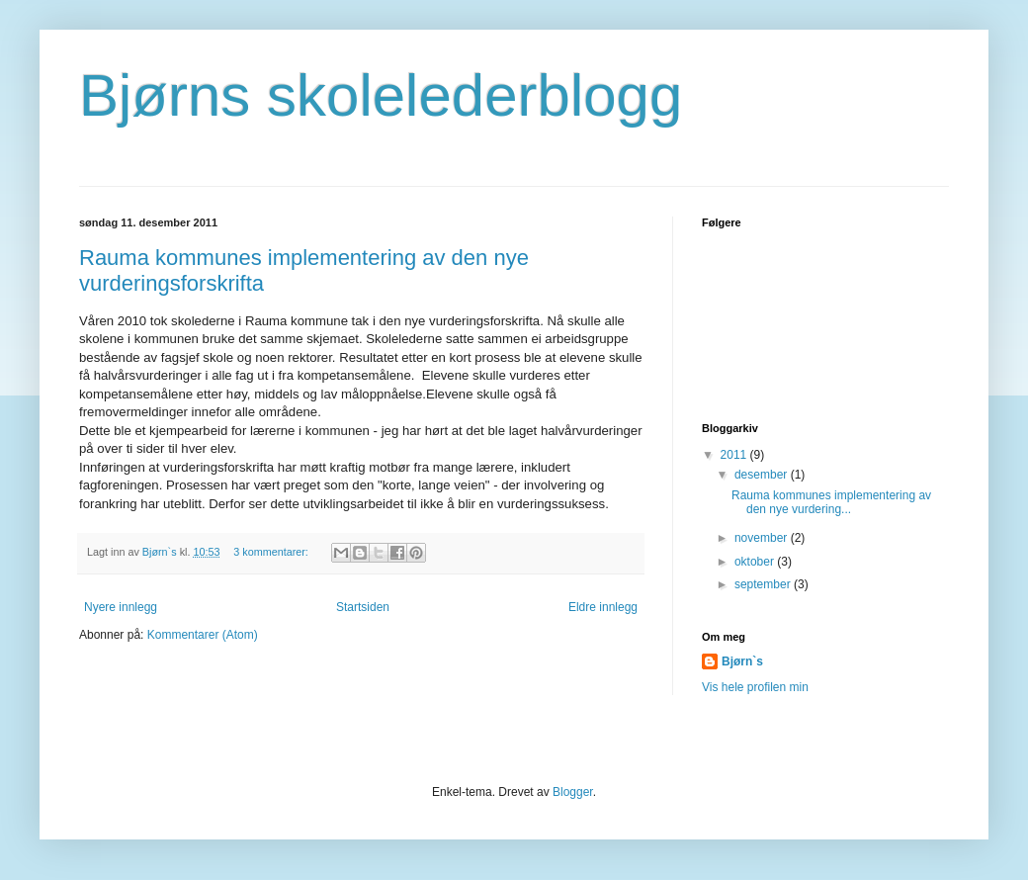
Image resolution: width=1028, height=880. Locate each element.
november (762, 538)
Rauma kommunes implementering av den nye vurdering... (831, 502)
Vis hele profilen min (755, 687)
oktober (755, 562)
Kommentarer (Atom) (202, 635)
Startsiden (362, 607)
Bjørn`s (742, 661)
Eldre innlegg (603, 607)
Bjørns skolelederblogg (380, 95)
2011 (735, 455)
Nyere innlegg (120, 607)
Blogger (573, 792)
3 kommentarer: (272, 552)
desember (762, 475)
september (764, 584)
